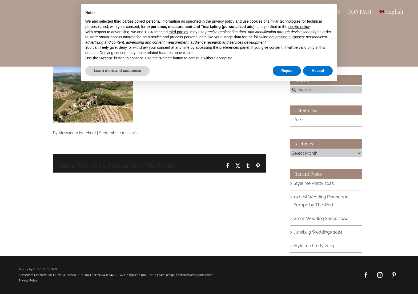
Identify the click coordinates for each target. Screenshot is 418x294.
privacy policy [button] (223, 21)
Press (299, 119)
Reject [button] (286, 70)
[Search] (294, 89)
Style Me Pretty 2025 (314, 183)
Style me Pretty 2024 (314, 245)
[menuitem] (391, 11)
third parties (178, 32)
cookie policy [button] (299, 26)
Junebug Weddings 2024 (318, 232)
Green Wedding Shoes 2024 (321, 218)
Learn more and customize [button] (117, 70)
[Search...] (326, 89)
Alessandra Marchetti (77, 133)
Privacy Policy (28, 280)
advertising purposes (286, 37)
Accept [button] (318, 70)
